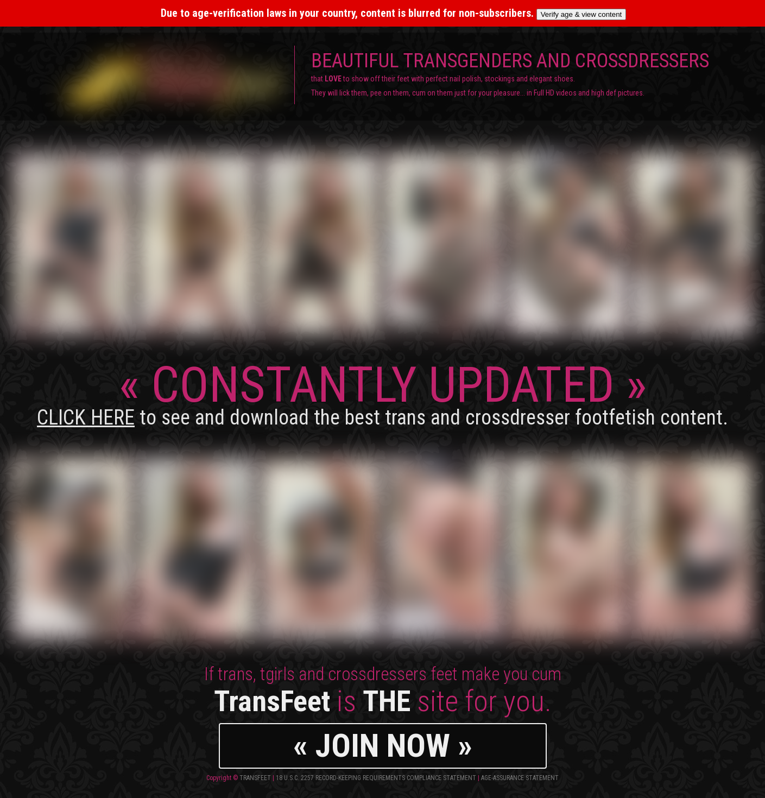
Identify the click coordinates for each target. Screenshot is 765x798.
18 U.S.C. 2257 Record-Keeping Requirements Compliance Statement (376, 778)
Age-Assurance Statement (520, 778)
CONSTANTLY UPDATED (382, 392)
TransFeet (255, 778)
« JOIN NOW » (382, 745)
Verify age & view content (581, 14)
